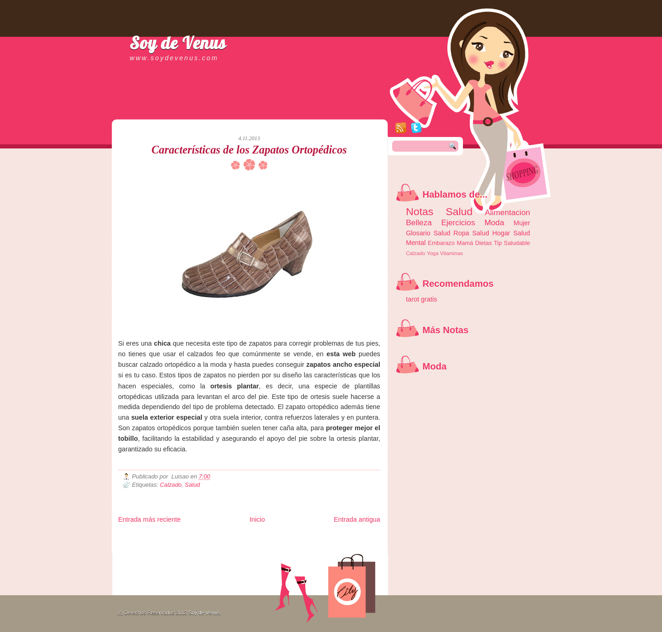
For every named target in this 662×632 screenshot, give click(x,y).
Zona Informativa (135, 537)
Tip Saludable (512, 242)
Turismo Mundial (214, 551)
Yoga (433, 253)
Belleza (419, 222)
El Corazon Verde (307, 551)
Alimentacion (507, 212)
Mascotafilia (144, 551)
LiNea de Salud (198, 537)
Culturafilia (337, 551)
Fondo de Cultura (309, 537)
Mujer (522, 223)
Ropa (461, 233)
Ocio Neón (188, 544)
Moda (494, 222)
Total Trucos (252, 544)
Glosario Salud (428, 233)
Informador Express (235, 537)
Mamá (465, 242)
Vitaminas (451, 253)
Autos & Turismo (341, 544)
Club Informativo (273, 537)
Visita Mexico (274, 551)
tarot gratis (421, 299)
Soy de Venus (178, 42)
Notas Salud (439, 211)
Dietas (483, 242)
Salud (192, 484)
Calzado (171, 484)
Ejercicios (458, 222)
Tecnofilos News (159, 544)
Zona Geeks (340, 537)
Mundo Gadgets (307, 544)
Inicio (257, 519)
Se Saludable (246, 551)
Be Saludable (168, 537)
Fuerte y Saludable (219, 544)
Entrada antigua (357, 519)
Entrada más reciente (149, 519)
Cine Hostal (278, 544)
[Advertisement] (225, 110)
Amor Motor (361, 551)
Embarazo (441, 242)
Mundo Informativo (177, 551)
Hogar (501, 233)
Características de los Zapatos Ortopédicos (249, 149)
